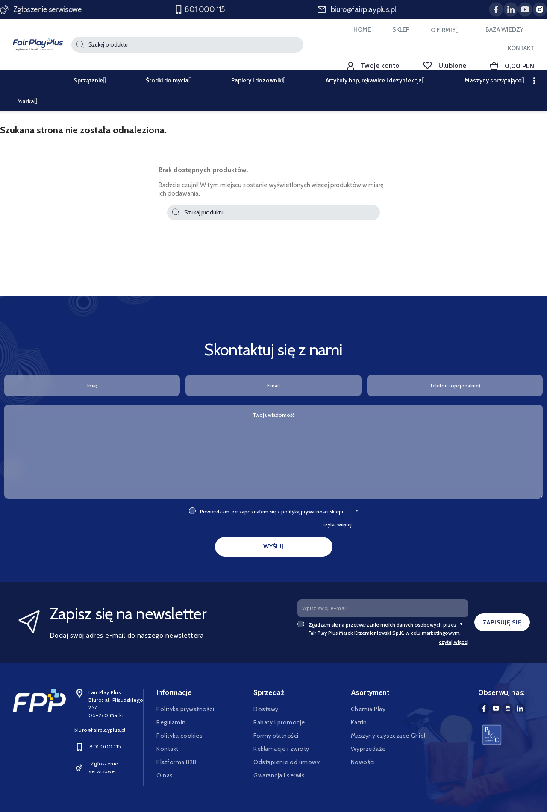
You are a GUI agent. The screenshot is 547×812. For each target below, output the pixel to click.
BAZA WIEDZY (504, 29)
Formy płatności (276, 735)
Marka (30, 101)
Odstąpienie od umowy (286, 762)
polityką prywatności (305, 511)
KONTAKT (521, 48)
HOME (362, 29)
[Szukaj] (187, 45)
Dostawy (266, 709)
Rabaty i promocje (279, 722)
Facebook (484, 708)
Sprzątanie (93, 80)
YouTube (496, 708)
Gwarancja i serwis (279, 775)
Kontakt (167, 749)
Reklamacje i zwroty (281, 749)
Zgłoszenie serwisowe (41, 9)
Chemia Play (368, 709)
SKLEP (400, 29)
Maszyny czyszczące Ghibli (389, 735)
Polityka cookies (179, 735)
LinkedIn (519, 708)
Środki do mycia (171, 80)
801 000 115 (200, 10)
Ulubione (444, 66)
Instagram (508, 708)
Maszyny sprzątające (497, 80)
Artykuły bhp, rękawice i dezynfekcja (378, 80)
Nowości (363, 762)
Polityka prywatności (185, 709)
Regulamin (171, 722)
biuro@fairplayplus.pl (357, 9)
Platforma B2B (176, 762)
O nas (164, 775)
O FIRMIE (447, 30)
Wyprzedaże (368, 749)
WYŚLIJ (273, 546)
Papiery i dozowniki (261, 80)
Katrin (359, 722)
